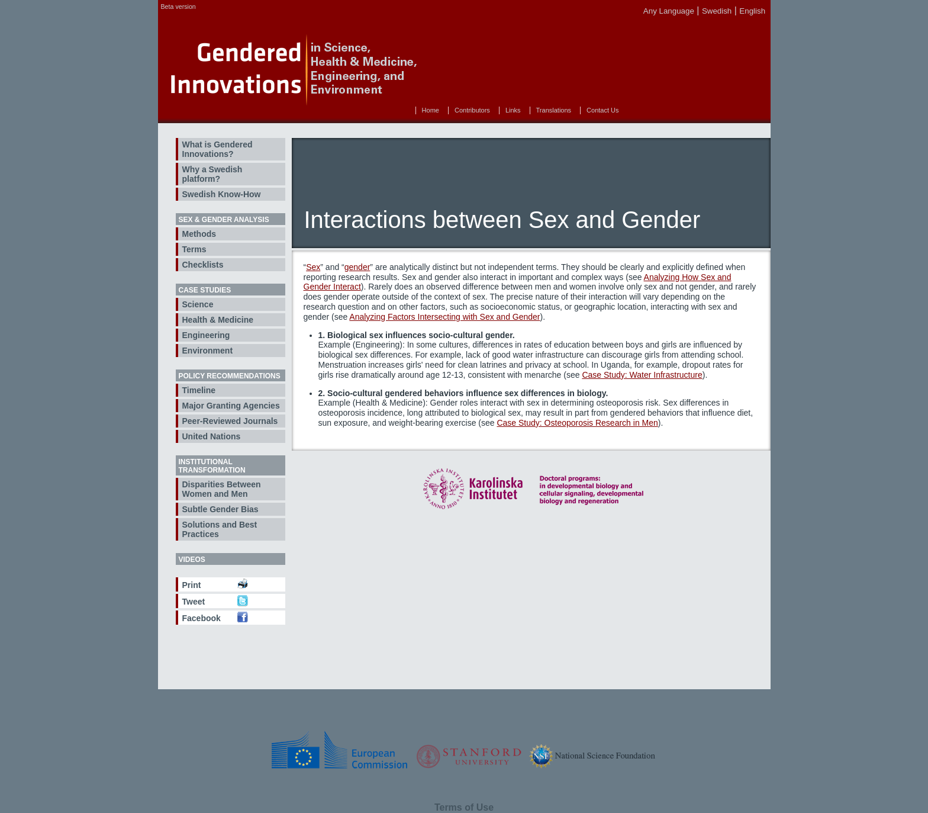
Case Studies (205, 290)
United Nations (211, 436)
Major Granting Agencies (231, 405)
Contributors (472, 110)
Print (191, 585)
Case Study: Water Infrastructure (642, 375)
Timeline (199, 390)
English (752, 11)
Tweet (193, 601)
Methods (199, 234)
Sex (313, 267)
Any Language (668, 11)
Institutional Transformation (212, 466)
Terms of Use (464, 807)
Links (513, 110)
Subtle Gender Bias (220, 509)
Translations (554, 110)
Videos (192, 559)
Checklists (203, 264)
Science (198, 304)
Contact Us (602, 110)
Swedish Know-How (221, 194)
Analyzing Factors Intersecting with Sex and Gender (444, 317)
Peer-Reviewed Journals (230, 421)
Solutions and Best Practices (219, 529)
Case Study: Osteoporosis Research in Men (577, 423)
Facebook (201, 618)
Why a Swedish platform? (212, 174)
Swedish (717, 11)
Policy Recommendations (230, 376)
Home (430, 110)
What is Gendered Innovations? (217, 149)
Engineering (206, 335)
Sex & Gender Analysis (224, 220)
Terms (194, 249)
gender (357, 267)
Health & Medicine (218, 319)
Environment (207, 350)
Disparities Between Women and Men (221, 489)
